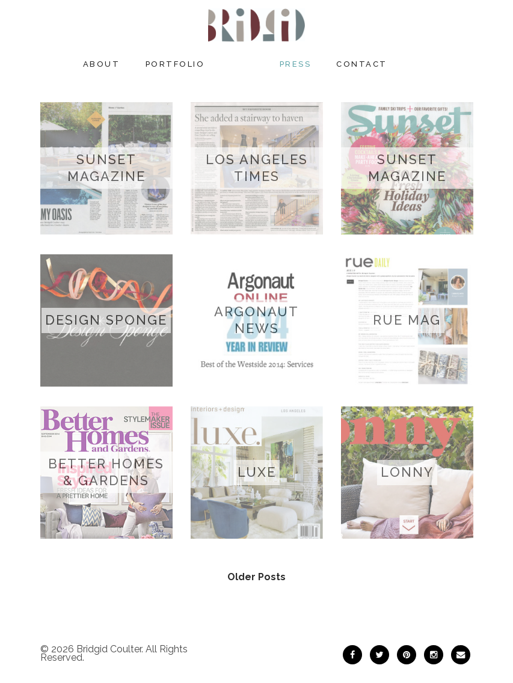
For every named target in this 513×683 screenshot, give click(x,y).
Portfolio (175, 64)
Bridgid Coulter (108, 649)
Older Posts (256, 577)
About (101, 64)
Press (296, 64)
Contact (361, 64)
